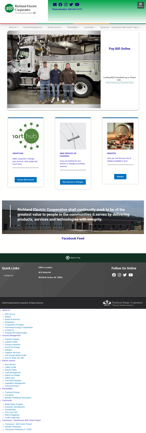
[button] (14, 69)
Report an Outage (12, 375)
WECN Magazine (12, 415)
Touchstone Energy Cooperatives (19, 327)
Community (89, 27)
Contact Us (8, 275)
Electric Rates (11, 370)
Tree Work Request (13, 380)
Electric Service (55, 27)
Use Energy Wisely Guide (15, 355)
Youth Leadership (12, 418)
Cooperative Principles (14, 325)
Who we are (10, 314)
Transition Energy (12, 392)
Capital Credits (11, 342)
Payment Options (12, 339)
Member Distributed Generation (18, 398)
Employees (9, 322)
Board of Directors (12, 319)
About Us (13, 27)
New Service (10, 364)
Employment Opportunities (16, 333)
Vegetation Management (15, 383)
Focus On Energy (12, 347)
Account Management (33, 27)
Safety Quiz (10, 378)
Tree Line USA (11, 412)
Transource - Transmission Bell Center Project (120, 27)
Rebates (120, 177)
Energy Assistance (12, 344)
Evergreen (9, 395)
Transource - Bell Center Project (18, 424)
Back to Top (75, 258)
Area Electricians (12, 386)
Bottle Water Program (14, 404)
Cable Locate (10, 367)
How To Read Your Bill (14, 358)
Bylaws (8, 317)
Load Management (13, 372)
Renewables (73, 27)
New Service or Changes (73, 182)
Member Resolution (13, 427)
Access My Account (25, 180)
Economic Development (15, 407)
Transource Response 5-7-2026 (18, 429)
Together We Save (12, 353)
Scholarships (10, 410)
